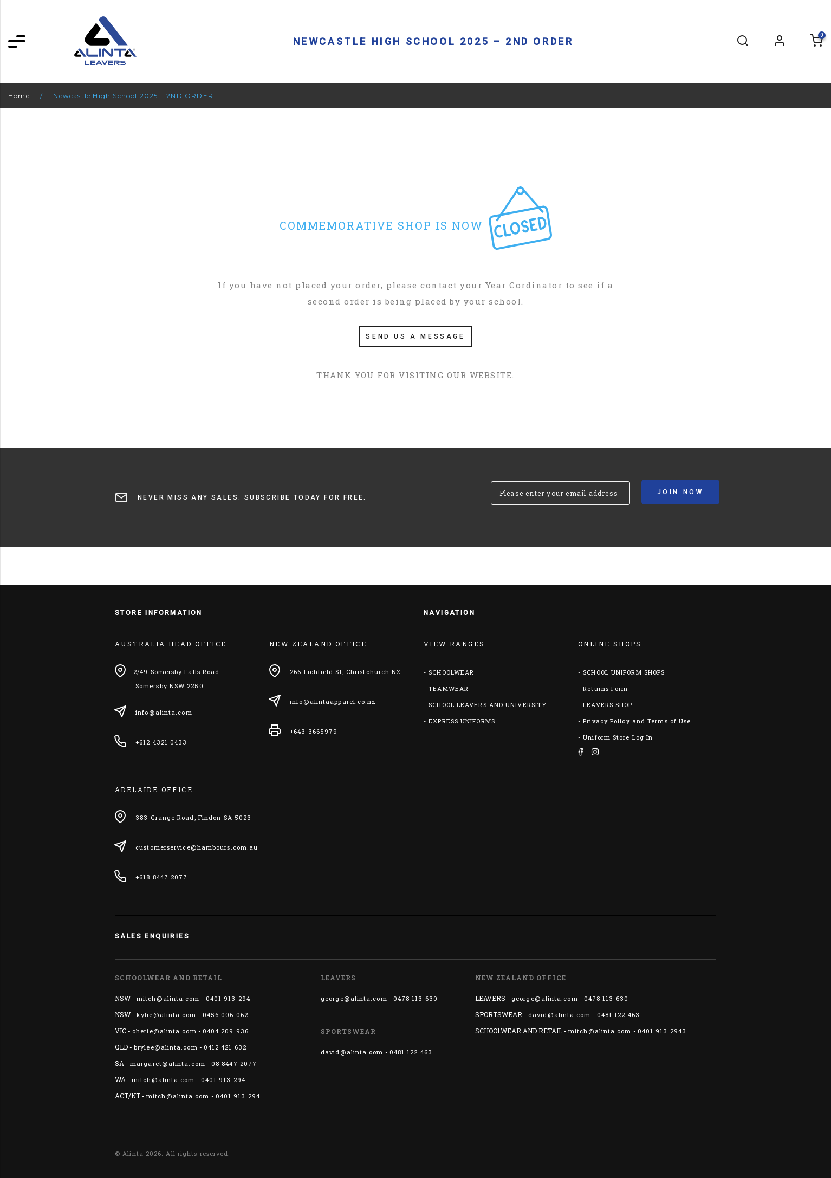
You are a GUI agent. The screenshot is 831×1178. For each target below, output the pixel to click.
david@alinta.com (352, 1052)
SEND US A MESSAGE (415, 336)
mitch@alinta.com (168, 998)
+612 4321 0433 (161, 742)
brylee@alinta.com (166, 1047)
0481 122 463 (410, 1052)
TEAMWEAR (449, 688)
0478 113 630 (415, 998)
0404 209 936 (226, 1031)
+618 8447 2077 (161, 877)
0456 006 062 (225, 1015)
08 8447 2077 (234, 1063)
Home (19, 96)
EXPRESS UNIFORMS (462, 721)
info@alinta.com (163, 712)
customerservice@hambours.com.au (196, 847)
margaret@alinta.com (167, 1063)
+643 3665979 (313, 731)
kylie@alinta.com (167, 1015)
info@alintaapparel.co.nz (333, 701)
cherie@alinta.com (164, 1031)
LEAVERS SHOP (607, 705)
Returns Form (605, 688)
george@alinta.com (354, 998)
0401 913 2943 (662, 1031)
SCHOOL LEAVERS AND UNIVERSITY (488, 705)
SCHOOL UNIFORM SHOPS (624, 672)
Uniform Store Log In (618, 737)
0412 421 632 (225, 1047)
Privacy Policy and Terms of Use (637, 721)
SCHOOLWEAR (451, 672)
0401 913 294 (228, 998)
